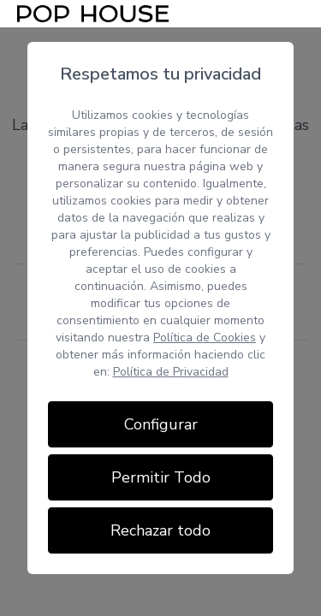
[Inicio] (93, 13)
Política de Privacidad (171, 372)
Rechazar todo (160, 530)
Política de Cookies (204, 337)
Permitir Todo (161, 477)
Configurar (161, 424)
